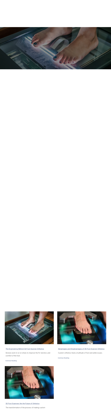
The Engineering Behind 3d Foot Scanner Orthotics (25, 349)
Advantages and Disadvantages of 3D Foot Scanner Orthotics (81, 349)
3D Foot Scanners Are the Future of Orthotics (23, 404)
